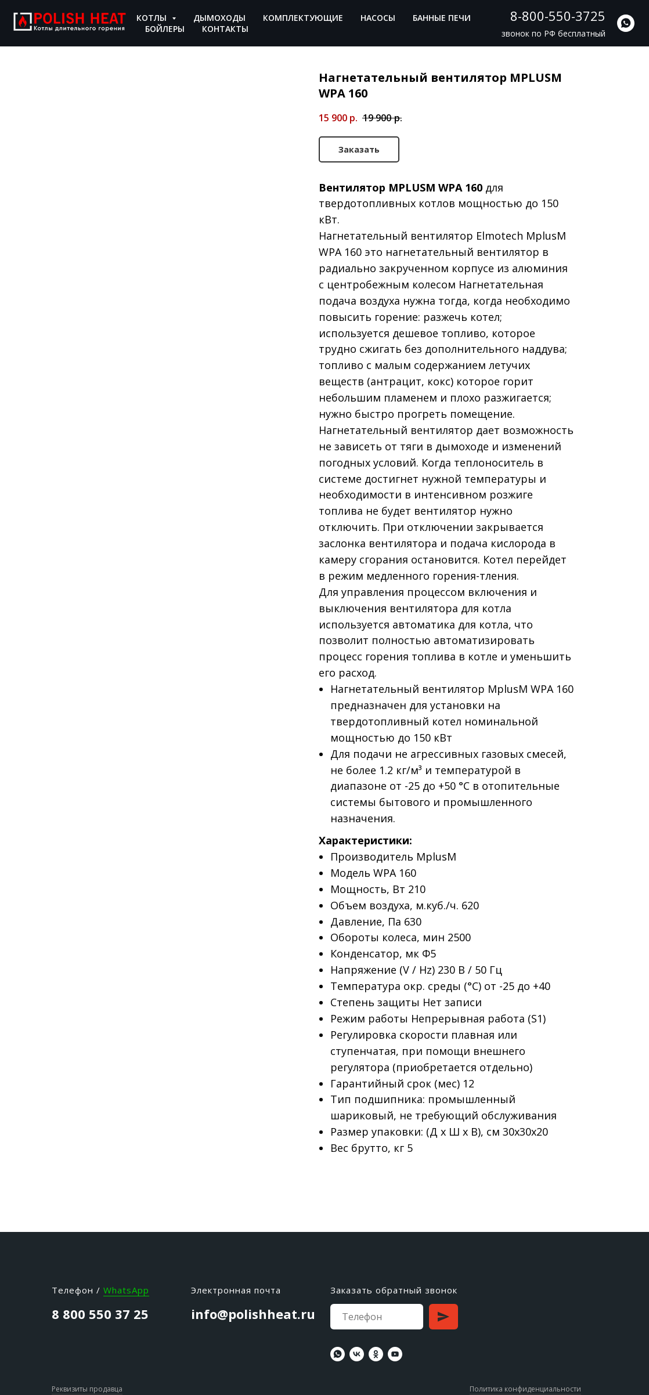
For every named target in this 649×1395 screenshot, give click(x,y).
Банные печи (442, 17)
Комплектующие (303, 17)
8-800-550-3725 (557, 15)
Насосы (377, 17)
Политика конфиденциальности (525, 1389)
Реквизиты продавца (87, 1389)
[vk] (356, 1354)
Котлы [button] (152, 17)
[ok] (376, 1354)
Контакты (225, 28)
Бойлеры (165, 28)
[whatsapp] (625, 23)
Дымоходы (219, 17)
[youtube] (395, 1354)
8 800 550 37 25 (100, 1313)
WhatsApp (126, 1290)
